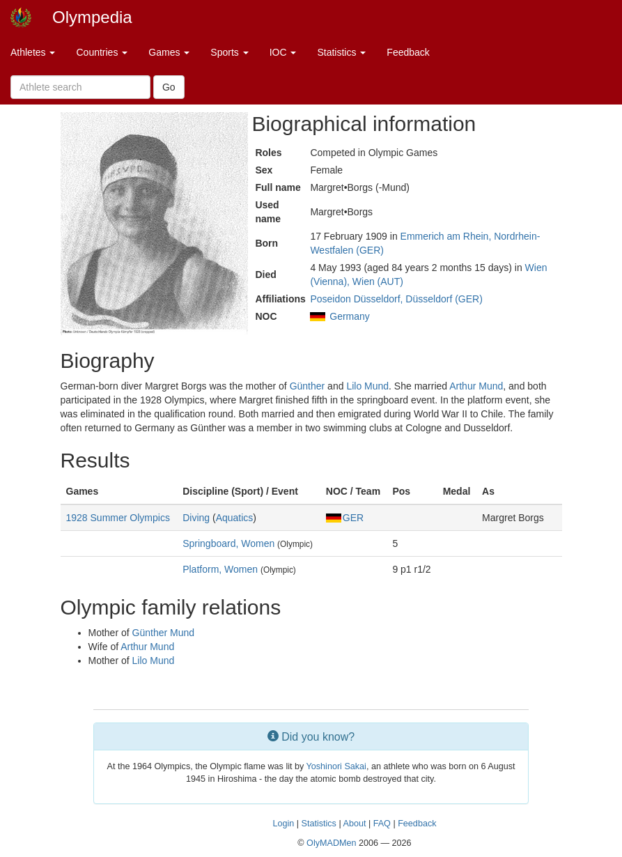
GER (345, 517)
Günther (307, 386)
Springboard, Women (228, 543)
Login (283, 823)
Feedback (408, 52)
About (354, 823)
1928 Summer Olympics (118, 517)
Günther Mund (163, 632)
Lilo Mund (367, 386)
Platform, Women (220, 569)
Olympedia (92, 17)
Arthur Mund (476, 386)
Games (168, 52)
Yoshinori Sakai (336, 766)
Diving (196, 517)
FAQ (382, 823)
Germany (349, 316)
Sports (229, 52)
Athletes (32, 52)
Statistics (341, 52)
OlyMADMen (331, 843)
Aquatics (235, 517)
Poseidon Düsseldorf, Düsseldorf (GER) (396, 298)
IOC (283, 52)
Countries (101, 52)
